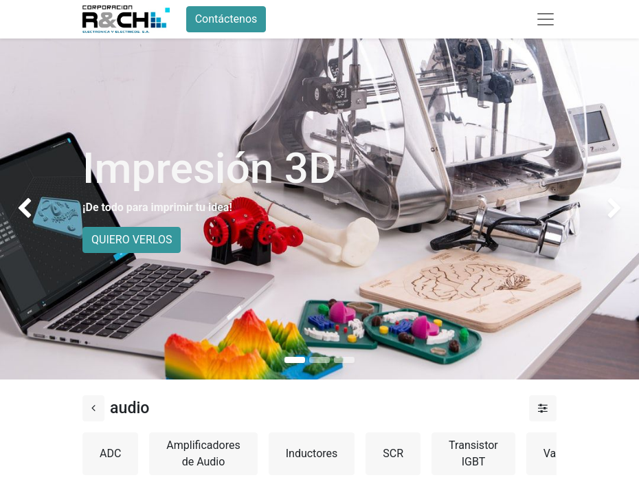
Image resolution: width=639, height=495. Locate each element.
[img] (25, 209)
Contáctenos (226, 18)
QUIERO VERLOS (131, 239)
